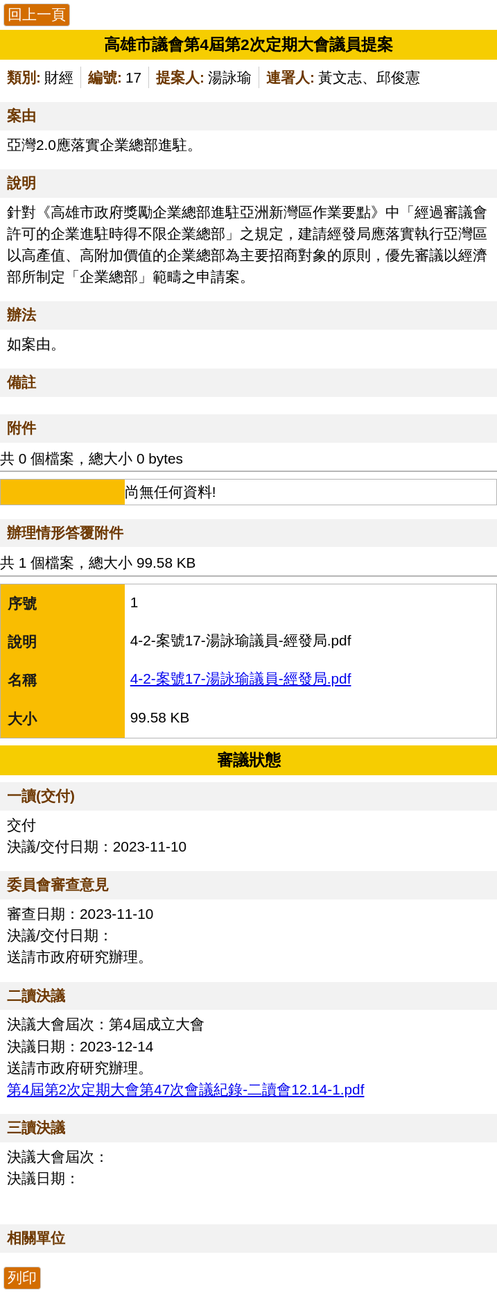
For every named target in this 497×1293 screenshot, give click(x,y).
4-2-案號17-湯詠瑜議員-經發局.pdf (240, 678)
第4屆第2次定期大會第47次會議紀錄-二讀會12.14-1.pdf (185, 1089)
